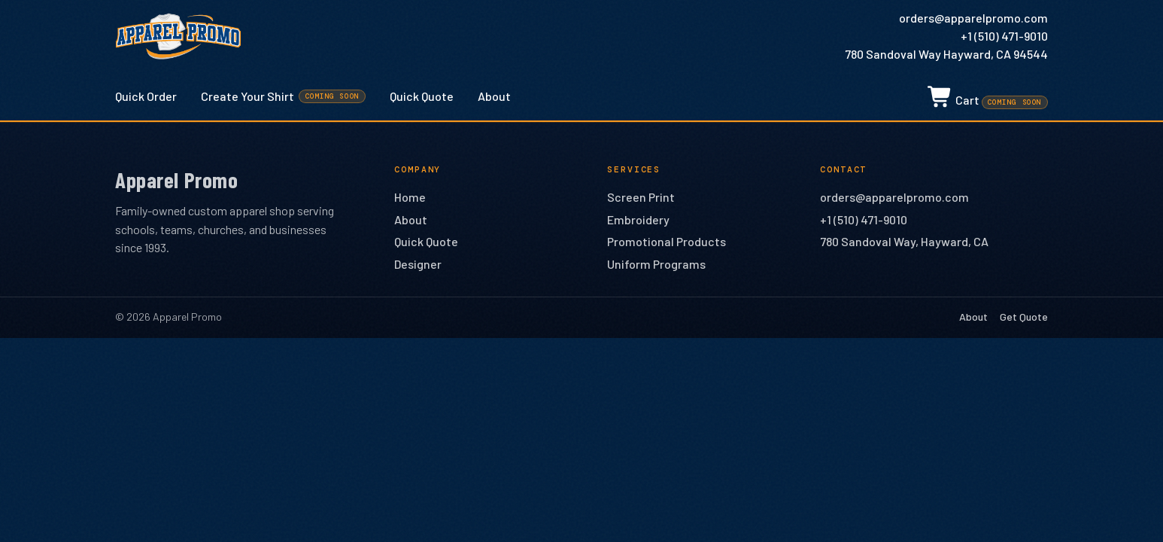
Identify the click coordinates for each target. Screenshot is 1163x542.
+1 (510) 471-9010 (1004, 36)
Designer (418, 264)
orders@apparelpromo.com (973, 18)
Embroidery (638, 219)
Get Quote (1024, 316)
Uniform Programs (656, 264)
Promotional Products (666, 241)
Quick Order (146, 96)
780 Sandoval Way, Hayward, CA (904, 241)
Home (410, 197)
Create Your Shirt (283, 96)
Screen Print (641, 197)
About (494, 96)
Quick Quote (422, 96)
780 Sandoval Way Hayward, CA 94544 (946, 54)
